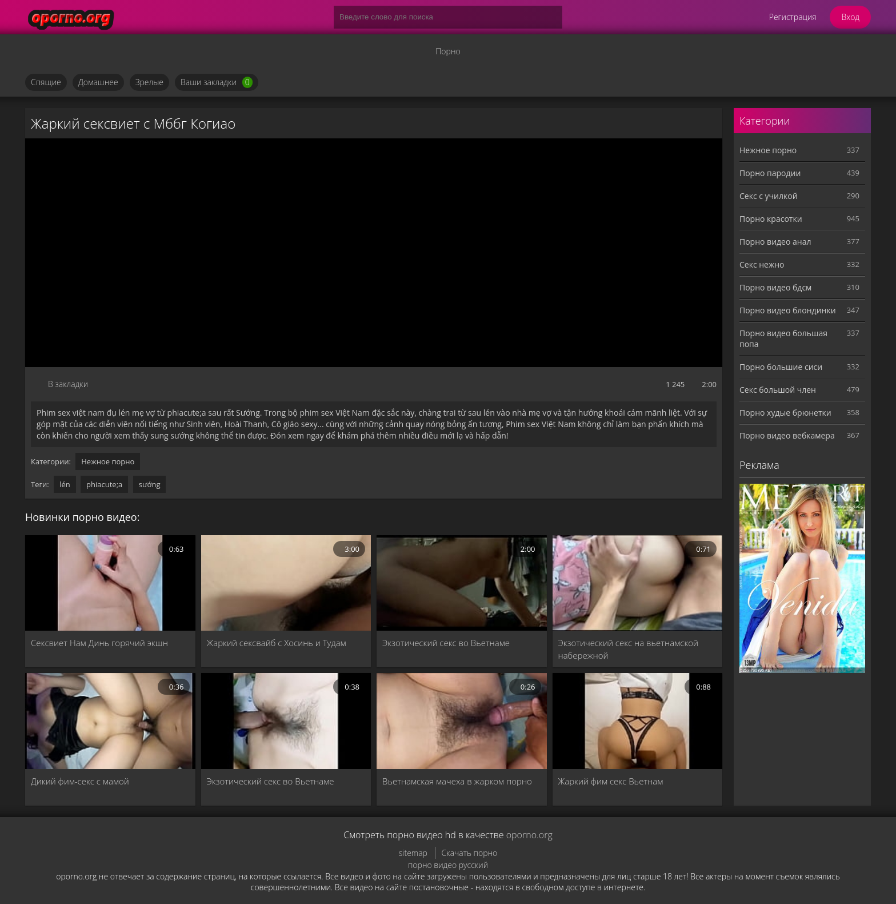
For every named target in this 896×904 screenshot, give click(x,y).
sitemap (413, 852)
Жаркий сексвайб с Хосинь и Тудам (276, 642)
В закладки (68, 384)
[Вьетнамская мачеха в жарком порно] (462, 720)
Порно (447, 51)
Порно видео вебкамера (787, 435)
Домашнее (98, 82)
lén (64, 484)
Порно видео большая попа (783, 338)
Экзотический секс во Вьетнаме (446, 642)
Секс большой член (777, 389)
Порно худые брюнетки (785, 412)
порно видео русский (448, 864)
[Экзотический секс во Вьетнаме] (462, 583)
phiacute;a (104, 484)
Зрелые (149, 82)
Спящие (46, 82)
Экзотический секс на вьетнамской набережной (628, 649)
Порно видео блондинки (787, 310)
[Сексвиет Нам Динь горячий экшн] (110, 583)
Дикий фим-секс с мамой (80, 781)
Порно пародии (770, 173)
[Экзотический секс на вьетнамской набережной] (638, 583)
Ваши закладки (217, 82)
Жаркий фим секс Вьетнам (610, 781)
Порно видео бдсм (775, 287)
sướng (150, 484)
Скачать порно (470, 852)
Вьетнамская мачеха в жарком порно (457, 781)
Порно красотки (770, 218)
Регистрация (793, 16)
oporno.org (529, 835)
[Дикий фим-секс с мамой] (110, 720)
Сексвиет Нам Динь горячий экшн (99, 642)
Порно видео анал (775, 241)
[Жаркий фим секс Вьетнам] (638, 720)
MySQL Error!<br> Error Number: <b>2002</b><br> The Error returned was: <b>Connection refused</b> (374, 252)
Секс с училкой (768, 195)
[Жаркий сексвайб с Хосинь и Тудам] (286, 583)
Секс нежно (762, 264)
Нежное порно (107, 461)
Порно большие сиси (780, 366)
